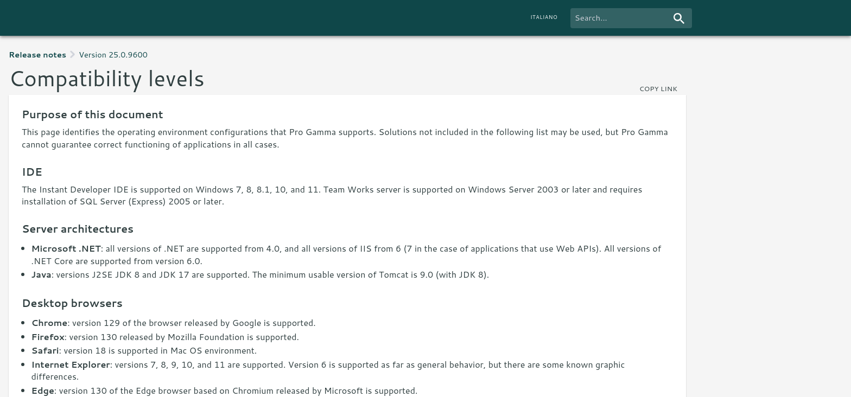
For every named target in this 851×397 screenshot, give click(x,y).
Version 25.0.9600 (113, 54)
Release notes (37, 54)
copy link (658, 88)
